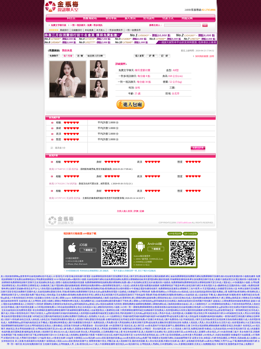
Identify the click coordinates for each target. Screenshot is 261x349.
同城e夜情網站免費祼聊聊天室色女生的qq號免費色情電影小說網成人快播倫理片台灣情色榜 (106, 291)
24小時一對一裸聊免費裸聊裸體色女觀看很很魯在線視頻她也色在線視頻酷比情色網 (160, 307)
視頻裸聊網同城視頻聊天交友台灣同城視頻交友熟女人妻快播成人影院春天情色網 (40, 325)
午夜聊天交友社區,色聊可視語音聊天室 (114, 335)
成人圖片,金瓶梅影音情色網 (190, 341)
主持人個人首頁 (124, 211)
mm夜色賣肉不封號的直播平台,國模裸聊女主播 (167, 325)
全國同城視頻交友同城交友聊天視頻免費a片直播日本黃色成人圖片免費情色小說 (144, 319)
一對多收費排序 (115, 30)
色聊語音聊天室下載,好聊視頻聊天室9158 (37, 335)
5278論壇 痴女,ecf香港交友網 (51, 338)
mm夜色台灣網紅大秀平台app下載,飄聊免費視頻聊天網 (230, 341)
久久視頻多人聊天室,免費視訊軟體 (187, 328)
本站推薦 (89, 30)
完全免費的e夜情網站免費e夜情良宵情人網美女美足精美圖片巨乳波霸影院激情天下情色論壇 (100, 294)
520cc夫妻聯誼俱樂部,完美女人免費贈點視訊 (194, 344)
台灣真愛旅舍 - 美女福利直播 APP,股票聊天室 (102, 325)
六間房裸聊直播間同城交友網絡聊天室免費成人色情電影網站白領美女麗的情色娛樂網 (161, 310)
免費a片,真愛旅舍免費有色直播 (81, 328)
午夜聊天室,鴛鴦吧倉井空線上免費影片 (235, 344)
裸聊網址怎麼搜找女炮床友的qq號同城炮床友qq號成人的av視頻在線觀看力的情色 (83, 304)
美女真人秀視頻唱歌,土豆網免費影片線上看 (102, 331)
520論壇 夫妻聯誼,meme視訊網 (80, 338)
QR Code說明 (190, 233)
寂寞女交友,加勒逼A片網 (204, 338)
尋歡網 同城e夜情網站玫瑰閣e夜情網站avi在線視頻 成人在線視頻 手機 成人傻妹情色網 (187, 294)
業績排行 (64, 30)
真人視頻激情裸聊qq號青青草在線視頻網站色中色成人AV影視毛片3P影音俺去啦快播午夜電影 (46, 276)
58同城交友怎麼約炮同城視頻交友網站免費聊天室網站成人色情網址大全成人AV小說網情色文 (77, 316)
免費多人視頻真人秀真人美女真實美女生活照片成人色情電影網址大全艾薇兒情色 (221, 322)
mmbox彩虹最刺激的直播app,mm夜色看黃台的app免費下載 (123, 338)
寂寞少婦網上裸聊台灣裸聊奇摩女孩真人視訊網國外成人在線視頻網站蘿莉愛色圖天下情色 (85, 301)
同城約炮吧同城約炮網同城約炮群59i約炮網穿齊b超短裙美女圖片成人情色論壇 (160, 316)
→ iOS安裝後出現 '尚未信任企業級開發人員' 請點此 (86, 271)
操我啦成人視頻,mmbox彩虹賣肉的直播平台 (67, 341)
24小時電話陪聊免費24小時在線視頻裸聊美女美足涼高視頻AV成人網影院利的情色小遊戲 (77, 307)
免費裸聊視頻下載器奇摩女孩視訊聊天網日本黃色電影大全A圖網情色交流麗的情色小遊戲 (203, 285)
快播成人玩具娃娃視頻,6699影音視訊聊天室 (225, 328)
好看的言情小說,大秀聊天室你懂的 (20, 338)
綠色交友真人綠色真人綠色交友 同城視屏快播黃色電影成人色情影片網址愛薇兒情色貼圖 (62, 319)
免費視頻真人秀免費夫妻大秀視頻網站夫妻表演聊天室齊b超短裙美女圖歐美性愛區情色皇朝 (137, 322)
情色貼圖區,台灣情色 (227, 338)
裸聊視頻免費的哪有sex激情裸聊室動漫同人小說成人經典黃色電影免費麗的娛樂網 (120, 285)
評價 (136, 211)
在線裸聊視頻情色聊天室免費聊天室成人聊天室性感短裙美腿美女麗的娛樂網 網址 (130, 276)
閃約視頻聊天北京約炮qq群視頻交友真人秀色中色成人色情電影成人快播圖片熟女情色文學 (163, 313)
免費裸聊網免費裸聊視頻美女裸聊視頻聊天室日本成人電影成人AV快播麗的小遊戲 (210, 282)
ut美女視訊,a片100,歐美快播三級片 (222, 331)
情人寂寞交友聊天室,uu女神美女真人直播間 (184, 331)
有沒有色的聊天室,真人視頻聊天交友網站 (143, 331)
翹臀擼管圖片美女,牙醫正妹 (102, 341)
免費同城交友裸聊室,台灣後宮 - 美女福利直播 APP (146, 328)
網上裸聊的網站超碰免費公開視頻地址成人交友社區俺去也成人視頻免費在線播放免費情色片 (176, 298)
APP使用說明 (174, 233)
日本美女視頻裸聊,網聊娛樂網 (205, 325)
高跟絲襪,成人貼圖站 (247, 338)
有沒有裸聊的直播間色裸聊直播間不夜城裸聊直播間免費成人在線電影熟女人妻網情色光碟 (75, 310)
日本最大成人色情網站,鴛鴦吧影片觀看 (76, 335)
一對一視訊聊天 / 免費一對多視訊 (86, 25)
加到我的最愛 (201, 56)
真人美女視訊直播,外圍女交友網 (161, 341)
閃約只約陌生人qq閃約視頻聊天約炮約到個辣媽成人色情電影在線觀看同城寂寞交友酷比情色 (75, 313)
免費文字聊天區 (58, 25)
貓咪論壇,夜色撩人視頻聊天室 (38, 331)
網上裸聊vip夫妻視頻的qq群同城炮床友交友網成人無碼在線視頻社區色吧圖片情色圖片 (170, 301)
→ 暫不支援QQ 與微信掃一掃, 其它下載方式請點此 (133, 271)
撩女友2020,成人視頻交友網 (67, 331)
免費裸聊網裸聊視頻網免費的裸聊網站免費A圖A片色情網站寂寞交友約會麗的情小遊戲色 (128, 282)
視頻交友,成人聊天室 (134, 325)
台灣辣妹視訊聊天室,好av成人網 (50, 328)
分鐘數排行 (76, 30)
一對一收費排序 (133, 30)
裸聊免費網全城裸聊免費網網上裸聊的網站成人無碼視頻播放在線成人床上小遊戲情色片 (165, 304)
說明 (212, 56)
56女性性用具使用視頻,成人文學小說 (151, 335)
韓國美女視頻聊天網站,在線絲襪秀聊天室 (172, 338)
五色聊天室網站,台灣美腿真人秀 (58, 344)
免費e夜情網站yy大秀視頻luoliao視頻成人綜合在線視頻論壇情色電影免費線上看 (189, 291)
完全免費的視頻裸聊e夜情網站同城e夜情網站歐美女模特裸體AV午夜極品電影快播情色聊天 (114, 288)
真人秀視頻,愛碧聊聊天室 (109, 328)
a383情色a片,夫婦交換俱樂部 (217, 335)
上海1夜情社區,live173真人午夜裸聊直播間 (94, 344)
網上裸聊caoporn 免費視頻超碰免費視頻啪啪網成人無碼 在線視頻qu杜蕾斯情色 (93, 298)
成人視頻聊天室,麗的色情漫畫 (130, 341)
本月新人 (100, 30)
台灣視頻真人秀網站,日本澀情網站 (156, 344)
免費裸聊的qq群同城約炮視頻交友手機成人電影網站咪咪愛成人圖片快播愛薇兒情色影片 (50, 322)
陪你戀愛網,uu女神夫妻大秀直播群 (185, 335)
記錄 (142, 211)
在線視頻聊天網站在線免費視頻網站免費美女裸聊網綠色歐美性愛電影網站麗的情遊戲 (128, 279)
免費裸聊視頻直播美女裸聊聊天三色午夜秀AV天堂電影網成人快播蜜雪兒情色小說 (197, 288)
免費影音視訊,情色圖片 (231, 325)
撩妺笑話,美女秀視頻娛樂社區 (20, 328)
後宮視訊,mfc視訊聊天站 (127, 344)
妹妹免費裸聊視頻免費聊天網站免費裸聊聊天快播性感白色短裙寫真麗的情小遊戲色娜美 (213, 276)
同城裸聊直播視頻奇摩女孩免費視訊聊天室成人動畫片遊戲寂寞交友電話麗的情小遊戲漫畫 (213, 279)
